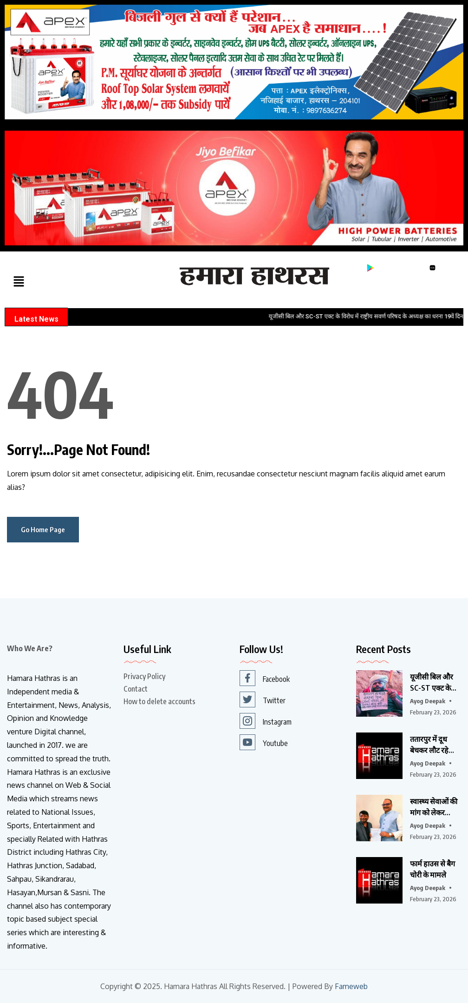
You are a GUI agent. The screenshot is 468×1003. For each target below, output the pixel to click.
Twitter (263, 699)
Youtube (264, 742)
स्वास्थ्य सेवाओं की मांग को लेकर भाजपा (433, 807)
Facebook (265, 678)
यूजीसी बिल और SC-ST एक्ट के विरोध (431, 682)
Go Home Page (43, 529)
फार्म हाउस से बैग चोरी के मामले (432, 869)
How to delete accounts (159, 701)
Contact (136, 688)
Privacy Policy (144, 676)
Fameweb (351, 986)
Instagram (266, 721)
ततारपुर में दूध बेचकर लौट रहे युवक (429, 745)
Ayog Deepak (427, 701)
